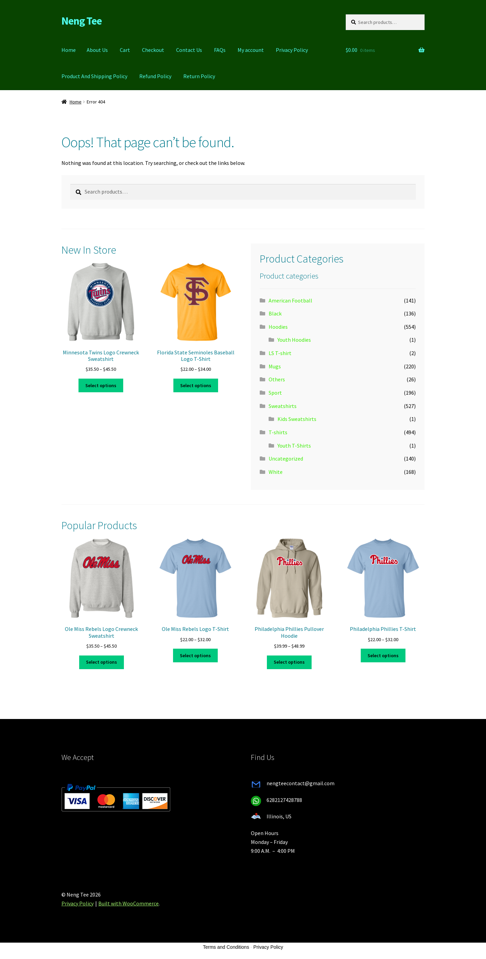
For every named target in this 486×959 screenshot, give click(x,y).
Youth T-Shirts (294, 445)
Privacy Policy (292, 49)
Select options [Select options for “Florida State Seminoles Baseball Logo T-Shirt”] (195, 385)
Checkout (153, 49)
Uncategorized (286, 458)
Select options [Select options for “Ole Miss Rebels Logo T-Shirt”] (195, 655)
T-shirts (278, 432)
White (276, 471)
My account (251, 49)
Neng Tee (81, 21)
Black (275, 313)
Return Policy (199, 76)
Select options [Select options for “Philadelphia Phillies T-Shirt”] (383, 655)
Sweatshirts (283, 406)
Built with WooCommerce (128, 903)
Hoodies (278, 326)
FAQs (220, 49)
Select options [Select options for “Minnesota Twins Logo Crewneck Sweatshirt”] (100, 385)
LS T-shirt (280, 353)
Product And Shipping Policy (94, 76)
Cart (125, 49)
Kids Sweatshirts (296, 418)
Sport (275, 392)
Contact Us (189, 49)
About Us (97, 49)
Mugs (275, 366)
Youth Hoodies (294, 339)
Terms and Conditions (226, 947)
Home (68, 49)
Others (277, 379)
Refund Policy (155, 76)
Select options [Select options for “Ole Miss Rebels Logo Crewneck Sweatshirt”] (101, 662)
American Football (290, 300)
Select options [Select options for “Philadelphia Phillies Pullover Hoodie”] (289, 662)
